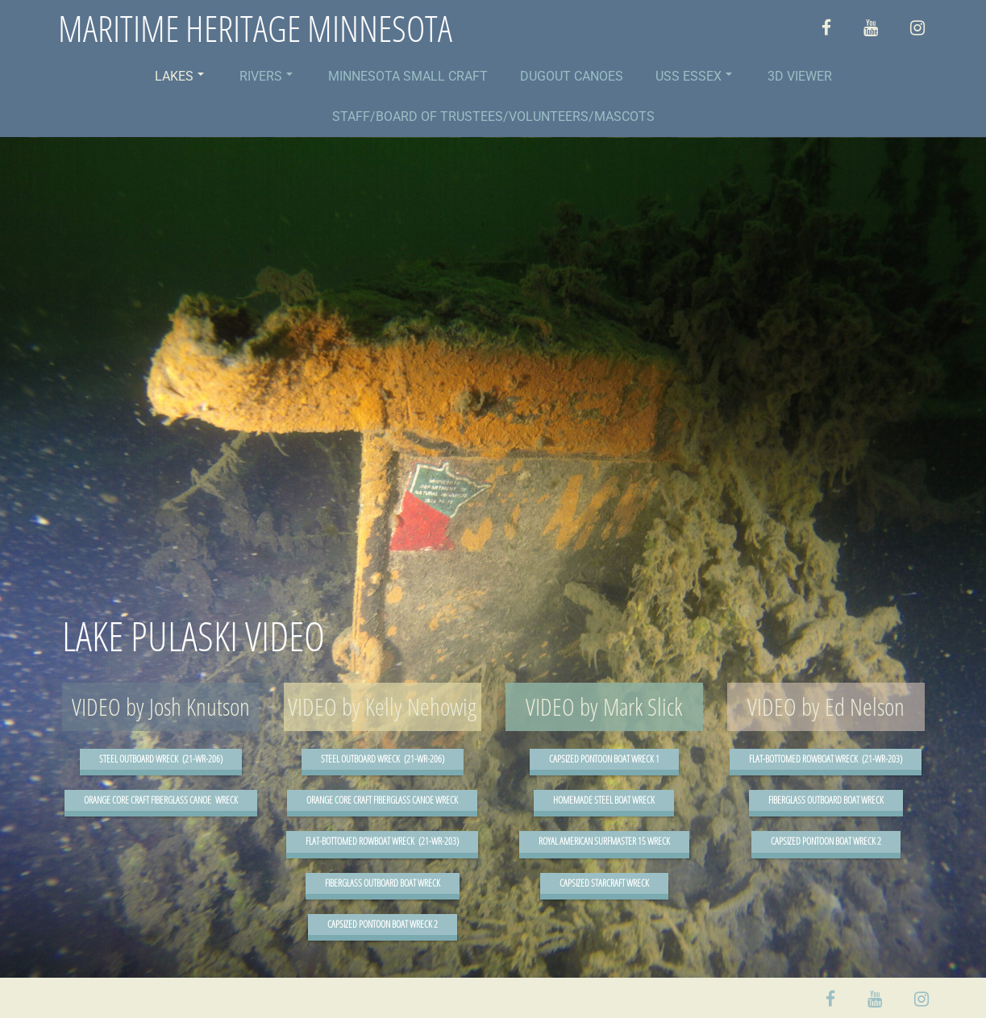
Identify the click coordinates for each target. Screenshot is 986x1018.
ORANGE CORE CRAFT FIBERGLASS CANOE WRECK (161, 800)
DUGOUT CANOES (571, 76)
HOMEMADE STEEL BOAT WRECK (604, 800)
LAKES (179, 76)
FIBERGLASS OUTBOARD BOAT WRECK (382, 883)
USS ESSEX (693, 76)
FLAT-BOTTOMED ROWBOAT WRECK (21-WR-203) (382, 841)
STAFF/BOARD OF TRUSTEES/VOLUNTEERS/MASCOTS (493, 116)
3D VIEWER (800, 76)
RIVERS (266, 76)
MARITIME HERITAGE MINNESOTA (255, 28)
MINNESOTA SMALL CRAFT (408, 76)
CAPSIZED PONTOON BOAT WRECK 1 (604, 759)
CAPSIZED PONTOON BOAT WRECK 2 (382, 924)
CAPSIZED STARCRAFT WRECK (604, 883)
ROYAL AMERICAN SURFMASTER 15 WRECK (604, 841)
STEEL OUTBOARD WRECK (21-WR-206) (161, 759)
